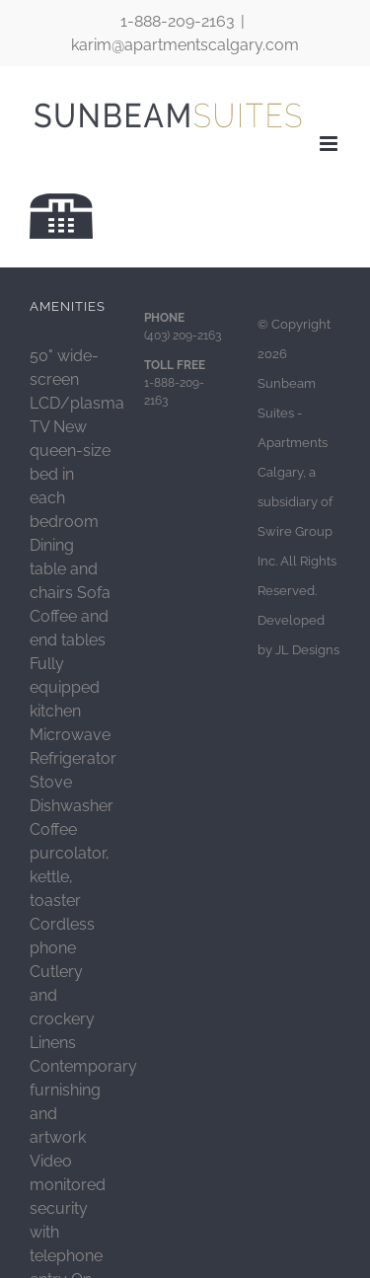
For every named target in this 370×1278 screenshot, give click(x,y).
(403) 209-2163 (182, 335)
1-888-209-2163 (177, 21)
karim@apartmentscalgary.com (185, 45)
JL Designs (307, 649)
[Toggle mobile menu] (330, 143)
